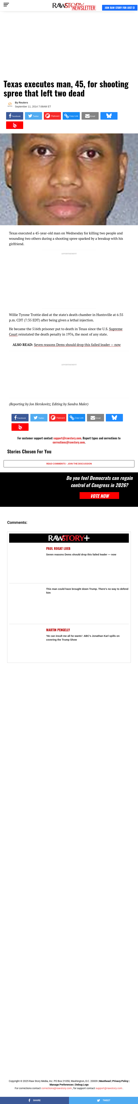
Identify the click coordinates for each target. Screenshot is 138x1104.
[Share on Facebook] (14, 116)
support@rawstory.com (109, 1088)
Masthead (105, 1081)
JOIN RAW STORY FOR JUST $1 (120, 8)
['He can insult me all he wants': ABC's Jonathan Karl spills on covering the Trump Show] (26, 644)
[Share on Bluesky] (109, 116)
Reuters (23, 102)
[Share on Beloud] (14, 125)
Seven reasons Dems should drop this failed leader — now (77, 344)
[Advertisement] (69, 47)
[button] (71, 116)
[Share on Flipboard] (52, 116)
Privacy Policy (120, 1081)
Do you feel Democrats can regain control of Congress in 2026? (99, 481)
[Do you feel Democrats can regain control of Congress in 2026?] (30, 489)
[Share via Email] (90, 116)
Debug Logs (82, 1084)
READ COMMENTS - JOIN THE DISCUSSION (69, 463)
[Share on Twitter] (33, 116)
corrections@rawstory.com (69, 442)
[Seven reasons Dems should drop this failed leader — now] (26, 563)
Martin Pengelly (58, 630)
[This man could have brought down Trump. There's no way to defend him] (26, 603)
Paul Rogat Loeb (58, 548)
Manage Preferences (62, 1084)
